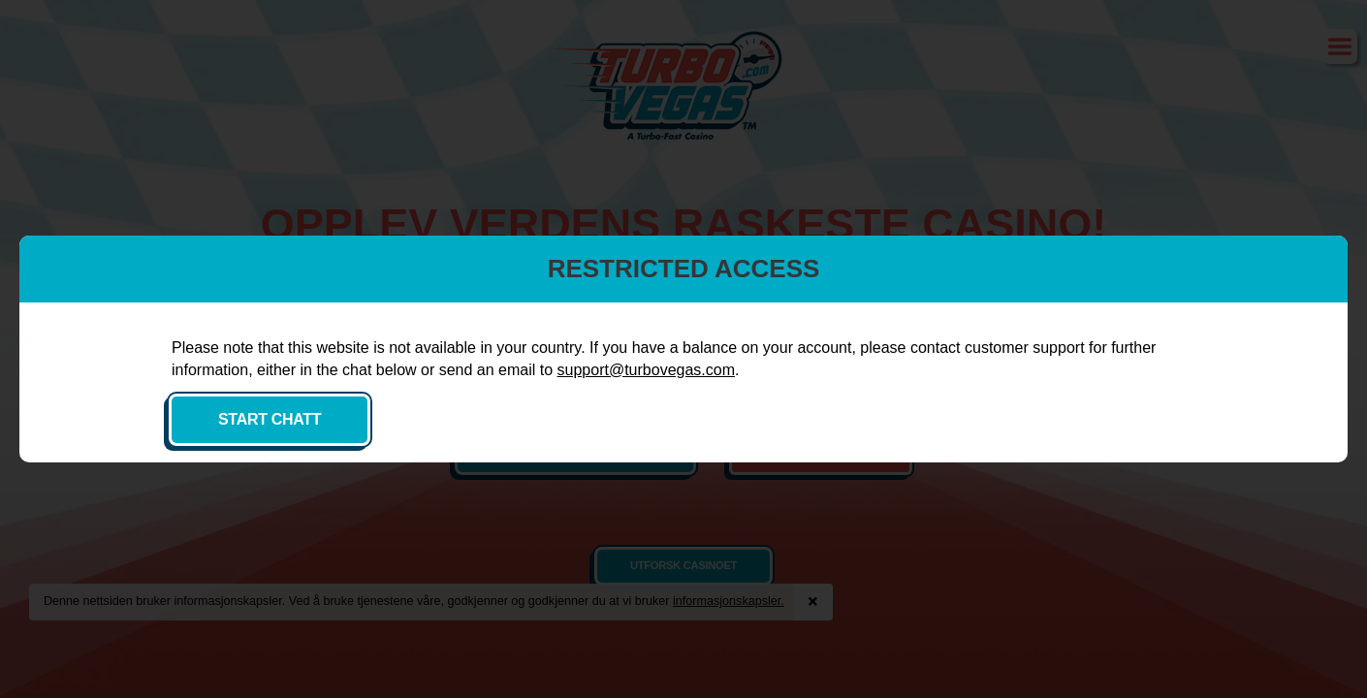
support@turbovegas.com (512, 391)
